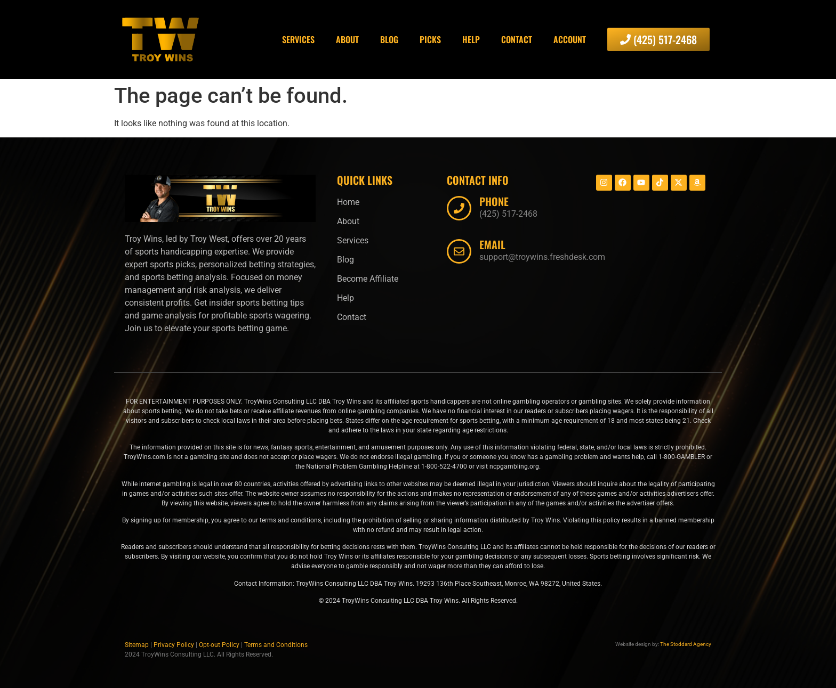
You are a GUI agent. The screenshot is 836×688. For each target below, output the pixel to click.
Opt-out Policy (219, 645)
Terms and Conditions (276, 645)
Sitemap (137, 645)
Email (492, 244)
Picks (430, 39)
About (347, 39)
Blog (389, 39)
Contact (516, 39)
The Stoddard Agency (685, 644)
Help (471, 39)
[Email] (459, 251)
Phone (494, 201)
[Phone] (459, 208)
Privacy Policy (174, 645)
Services (298, 39)
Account (569, 39)
